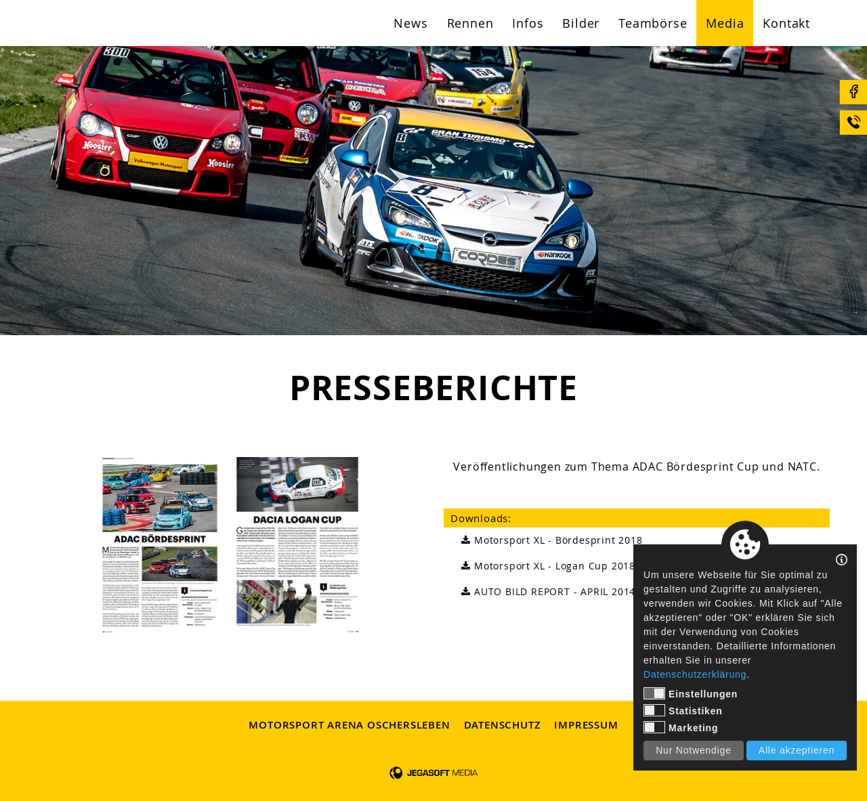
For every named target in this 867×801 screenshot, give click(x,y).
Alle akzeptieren (796, 750)
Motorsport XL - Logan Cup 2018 (546, 566)
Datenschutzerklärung (694, 674)
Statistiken (683, 710)
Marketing (680, 727)
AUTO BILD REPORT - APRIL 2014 (546, 591)
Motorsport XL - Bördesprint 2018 (550, 540)
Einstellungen (690, 693)
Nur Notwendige (694, 750)
